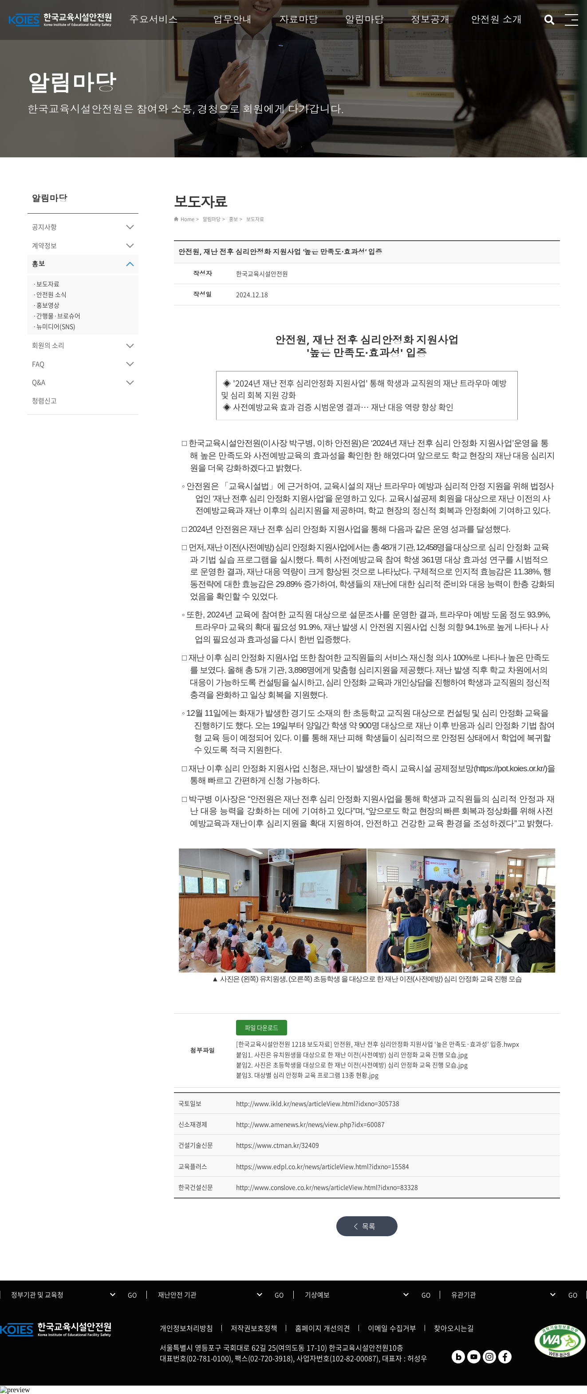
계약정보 (44, 245)
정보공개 (430, 19)
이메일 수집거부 (392, 1328)
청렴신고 (44, 401)
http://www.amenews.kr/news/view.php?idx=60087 (310, 1124)
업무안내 (232, 19)
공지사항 (44, 227)
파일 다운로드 (261, 1027)
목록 (368, 1226)
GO (132, 1294)
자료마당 (298, 19)
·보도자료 (46, 283)
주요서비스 (153, 19)
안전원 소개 (496, 19)
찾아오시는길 (454, 1328)
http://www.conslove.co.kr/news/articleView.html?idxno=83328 (327, 1187)
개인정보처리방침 (186, 1328)
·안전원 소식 (50, 294)
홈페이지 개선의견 (322, 1328)
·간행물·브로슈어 (56, 315)
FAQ (38, 364)
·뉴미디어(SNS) (54, 326)
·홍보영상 (46, 305)
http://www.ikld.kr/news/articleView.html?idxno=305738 (317, 1103)
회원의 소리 (48, 345)
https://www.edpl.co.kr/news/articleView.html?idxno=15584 (322, 1166)
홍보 (38, 263)
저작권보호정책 (254, 1328)
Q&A (38, 382)
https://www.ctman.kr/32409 (277, 1144)
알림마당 (364, 19)
